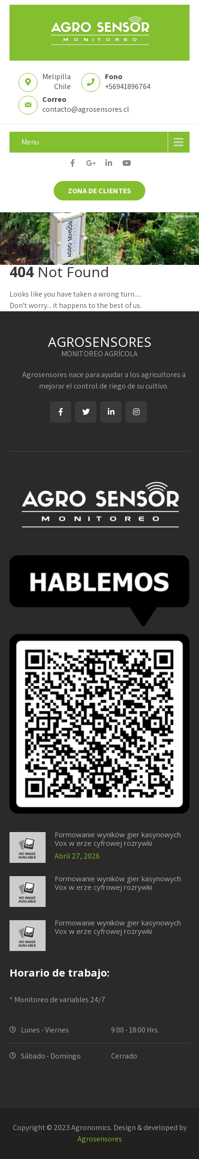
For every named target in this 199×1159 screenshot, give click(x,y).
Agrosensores (99, 1139)
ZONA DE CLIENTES (99, 191)
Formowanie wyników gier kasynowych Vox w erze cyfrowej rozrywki (118, 838)
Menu (30, 142)
